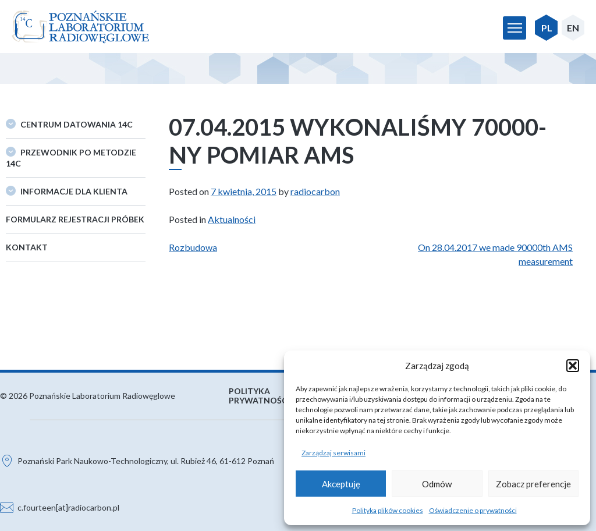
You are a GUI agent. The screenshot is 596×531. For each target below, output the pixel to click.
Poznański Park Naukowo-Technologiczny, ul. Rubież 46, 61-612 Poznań (145, 461)
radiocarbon (315, 191)
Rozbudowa (193, 247)
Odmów (437, 484)
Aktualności (232, 219)
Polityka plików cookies (387, 510)
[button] (573, 365)
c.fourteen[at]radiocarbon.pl (68, 507)
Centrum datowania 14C (76, 124)
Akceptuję (341, 484)
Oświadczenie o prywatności (473, 510)
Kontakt (27, 247)
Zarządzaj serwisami (333, 452)
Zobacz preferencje (533, 484)
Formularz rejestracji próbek (75, 219)
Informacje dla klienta (73, 191)
